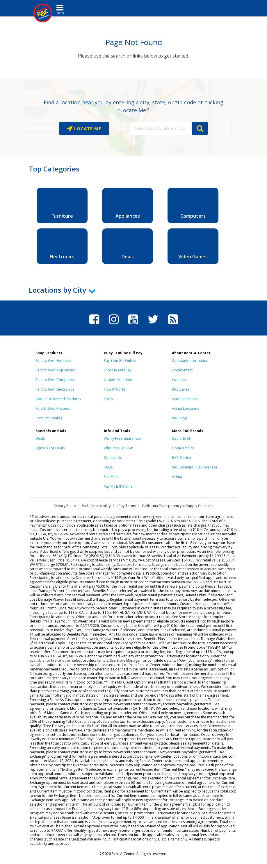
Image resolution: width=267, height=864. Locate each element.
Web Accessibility (96, 505)
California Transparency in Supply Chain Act (177, 505)
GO (200, 128)
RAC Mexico (181, 457)
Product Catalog (48, 418)
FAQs (108, 398)
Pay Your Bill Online (120, 360)
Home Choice (183, 448)
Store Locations (184, 398)
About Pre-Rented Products (58, 398)
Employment (182, 370)
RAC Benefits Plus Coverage (194, 467)
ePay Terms (126, 505)
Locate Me (87, 128)
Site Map (111, 476)
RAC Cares (180, 389)
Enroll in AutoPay (117, 370)
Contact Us (113, 457)
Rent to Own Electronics (54, 389)
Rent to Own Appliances (55, 370)
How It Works (115, 389)
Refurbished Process (52, 408)
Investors (179, 379)
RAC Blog (179, 418)
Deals (40, 438)
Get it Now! (181, 438)
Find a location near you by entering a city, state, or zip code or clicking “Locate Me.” (133, 106)
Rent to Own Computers (55, 379)
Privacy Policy (65, 505)
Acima (177, 476)
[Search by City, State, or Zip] (160, 128)
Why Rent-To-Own (118, 448)
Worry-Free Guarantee (122, 438)
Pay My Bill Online (118, 486)
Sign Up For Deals (50, 448)
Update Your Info (118, 379)
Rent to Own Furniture (53, 360)
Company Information (190, 360)
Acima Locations (185, 408)
